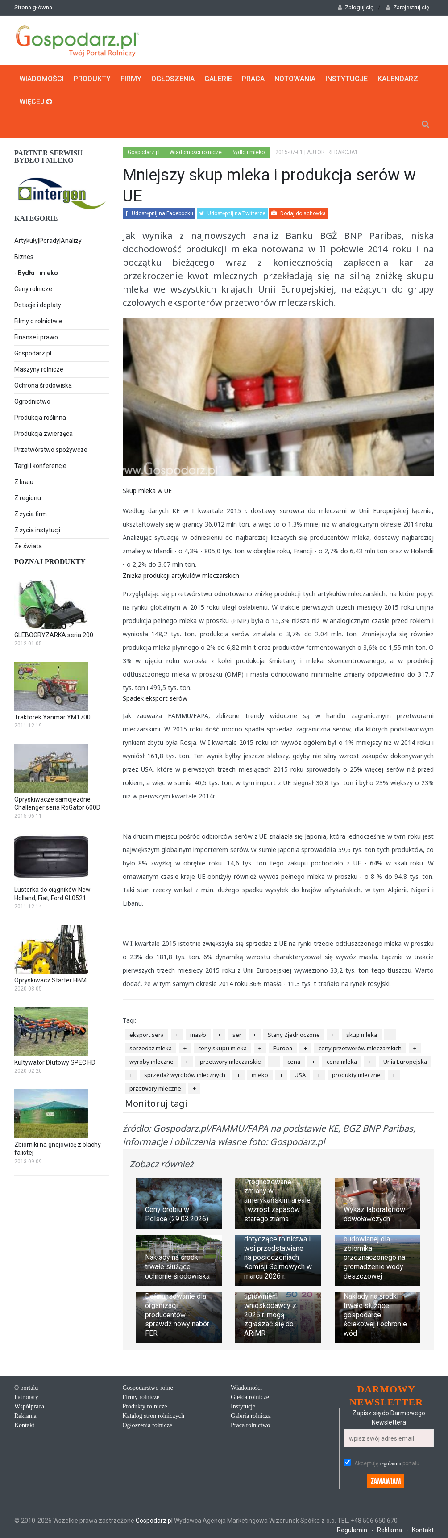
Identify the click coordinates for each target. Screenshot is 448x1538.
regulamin (391, 1463)
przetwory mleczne (155, 1088)
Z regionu (27, 498)
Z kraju (23, 481)
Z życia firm (30, 514)
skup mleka (361, 1035)
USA (300, 1075)
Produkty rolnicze (145, 1406)
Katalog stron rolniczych (153, 1416)
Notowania (294, 79)
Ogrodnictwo (32, 401)
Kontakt (24, 1425)
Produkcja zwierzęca (43, 433)
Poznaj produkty (50, 561)
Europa (282, 1048)
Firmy (130, 79)
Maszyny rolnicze (38, 369)
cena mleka (342, 1061)
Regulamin (352, 1530)
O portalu (26, 1387)
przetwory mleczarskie (230, 1061)
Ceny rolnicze (33, 289)
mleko (260, 1075)
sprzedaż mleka (150, 1048)
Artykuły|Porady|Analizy (48, 240)
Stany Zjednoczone (294, 1035)
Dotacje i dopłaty (37, 305)
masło (198, 1035)
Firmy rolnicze (141, 1397)
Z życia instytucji (37, 530)
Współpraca (29, 1406)
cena (293, 1061)
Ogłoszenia (173, 79)
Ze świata (28, 546)
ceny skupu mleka (222, 1048)
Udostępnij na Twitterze (232, 213)
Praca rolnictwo (250, 1425)
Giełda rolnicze (250, 1397)
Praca (253, 79)
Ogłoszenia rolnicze (148, 1425)
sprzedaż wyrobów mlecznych (184, 1075)
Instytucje (346, 79)
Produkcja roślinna (40, 417)
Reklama (25, 1416)
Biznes (23, 256)
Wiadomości (41, 79)
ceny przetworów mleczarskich (360, 1048)
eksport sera (146, 1035)
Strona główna (33, 7)
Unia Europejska (405, 1061)
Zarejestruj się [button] (407, 7)
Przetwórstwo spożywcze (50, 449)
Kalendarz (397, 79)
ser (236, 1035)
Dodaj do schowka (298, 213)
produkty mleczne (356, 1075)
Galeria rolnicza (251, 1416)
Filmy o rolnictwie (38, 321)
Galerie (218, 79)
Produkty (92, 79)
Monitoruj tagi (156, 1103)
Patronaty (26, 1397)
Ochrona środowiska (43, 385)
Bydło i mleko (38, 272)
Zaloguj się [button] (355, 7)
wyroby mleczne (151, 1061)
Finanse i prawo (36, 337)
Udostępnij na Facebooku (159, 213)
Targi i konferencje (40, 465)
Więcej (35, 101)
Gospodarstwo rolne (148, 1387)
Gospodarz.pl (32, 353)
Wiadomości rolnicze (196, 152)
